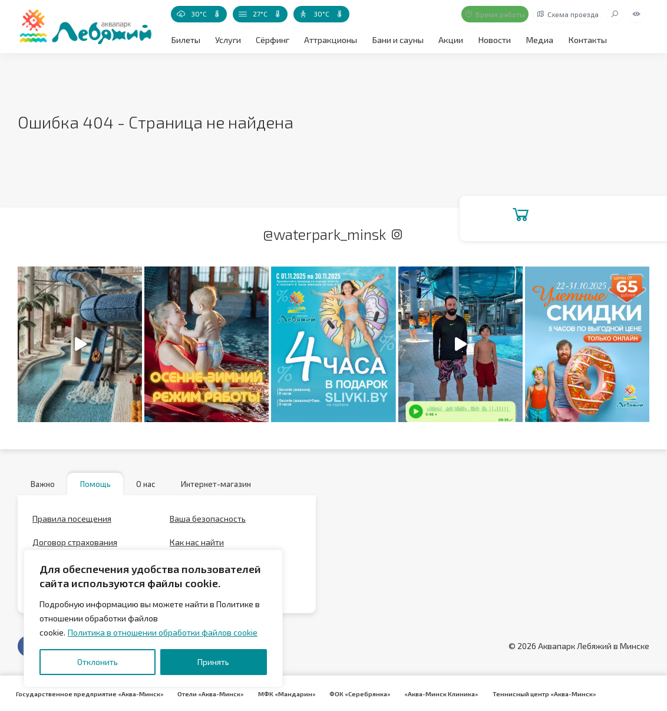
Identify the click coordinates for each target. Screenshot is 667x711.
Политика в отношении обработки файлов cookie (162, 632)
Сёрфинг (271, 39)
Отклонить (97, 662)
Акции (447, 39)
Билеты (185, 39)
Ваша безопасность (208, 522)
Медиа (534, 39)
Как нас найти (197, 546)
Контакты (581, 39)
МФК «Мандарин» (282, 693)
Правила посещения (71, 522)
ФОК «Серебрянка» (353, 693)
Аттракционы (329, 39)
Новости (490, 39)
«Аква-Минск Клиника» (432, 693)
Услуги (227, 39)
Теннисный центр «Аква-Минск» (533, 693)
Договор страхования (74, 546)
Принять (213, 662)
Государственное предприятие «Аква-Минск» (89, 693)
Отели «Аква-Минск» (207, 693)
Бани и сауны (395, 39)
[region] (153, 618)
